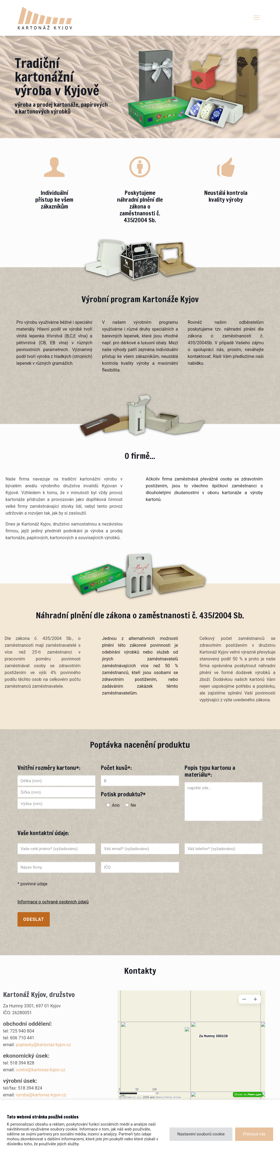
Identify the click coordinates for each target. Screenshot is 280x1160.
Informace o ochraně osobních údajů (53, 901)
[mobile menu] (256, 17)
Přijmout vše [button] (254, 1134)
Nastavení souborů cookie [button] (200, 1134)
